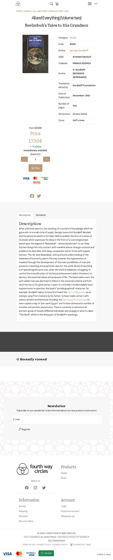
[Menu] (90, 3)
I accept (46, 553)
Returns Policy (26, 521)
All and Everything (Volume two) (50, 11)
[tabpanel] (56, 270)
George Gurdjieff (79, 50)
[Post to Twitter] (39, 196)
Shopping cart (68, 516)
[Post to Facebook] (32, 196)
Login (64, 506)
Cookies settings (65, 551)
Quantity (35, 153)
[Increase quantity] (46, 159)
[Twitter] (44, 488)
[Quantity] (35, 159)
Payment (23, 516)
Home (19, 11)
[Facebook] (27, 488)
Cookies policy (64, 555)
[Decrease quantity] (24, 159)
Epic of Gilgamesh (76, 292)
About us (35, 480)
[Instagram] (35, 488)
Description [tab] (25, 215)
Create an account (70, 511)
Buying (22, 506)
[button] (51, 4)
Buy (37, 168)
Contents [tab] (41, 215)
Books (27, 11)
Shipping (23, 511)
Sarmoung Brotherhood (74, 299)
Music (64, 478)
